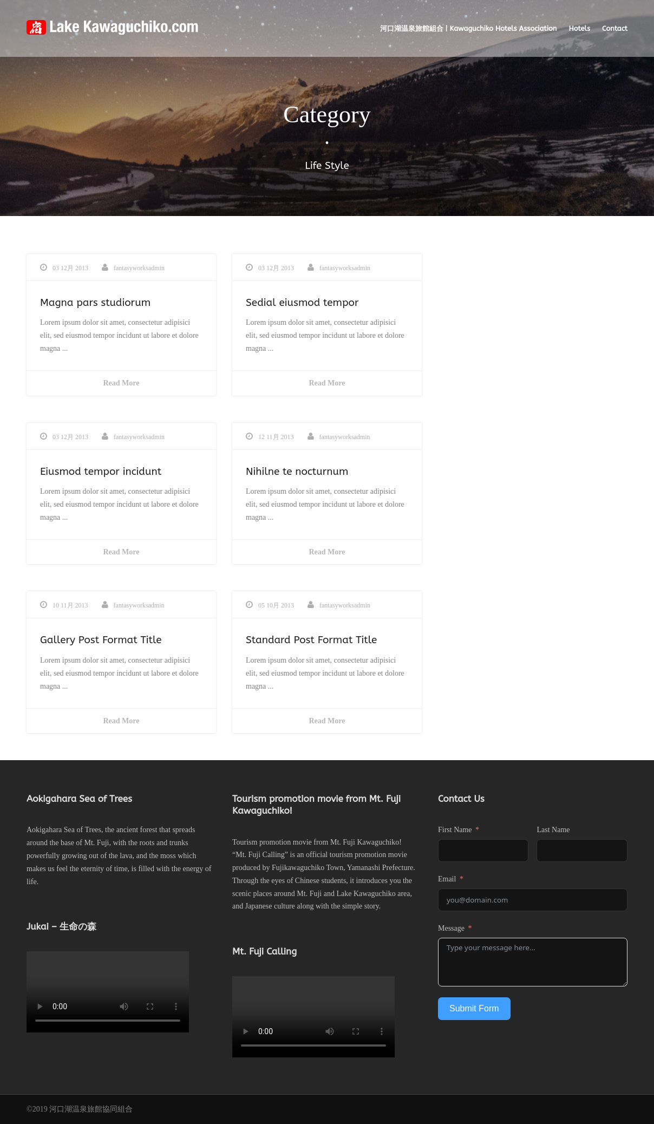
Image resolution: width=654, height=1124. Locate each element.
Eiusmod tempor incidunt (100, 472)
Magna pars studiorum (95, 303)
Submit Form (474, 1008)
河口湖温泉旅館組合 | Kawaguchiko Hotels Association (468, 28)
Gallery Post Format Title (101, 640)
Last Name (553, 830)
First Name (455, 830)
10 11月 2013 (70, 605)
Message (451, 928)
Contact (614, 28)
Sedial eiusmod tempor (302, 303)
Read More (121, 383)
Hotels (579, 28)
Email (447, 879)
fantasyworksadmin (139, 268)
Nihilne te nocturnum (297, 472)
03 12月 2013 (70, 268)
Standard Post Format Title (311, 640)
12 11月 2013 (276, 437)
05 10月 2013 (276, 605)
